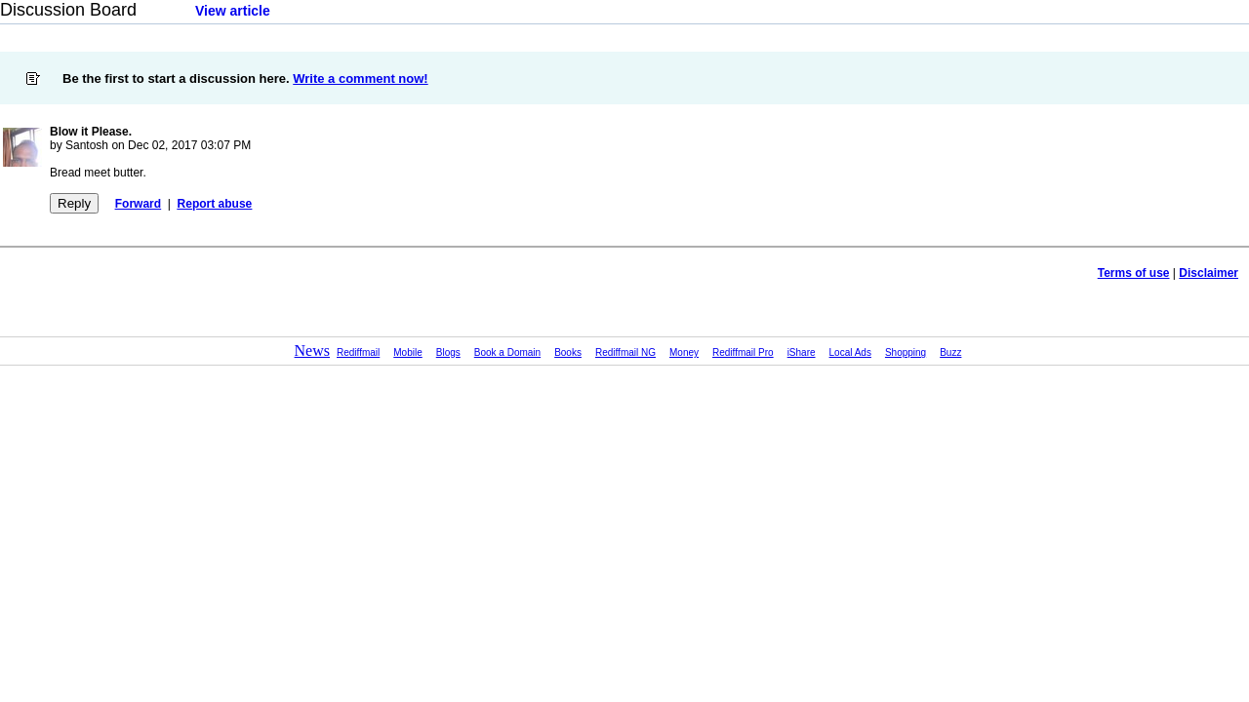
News (312, 350)
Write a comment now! (360, 78)
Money (684, 352)
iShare (801, 352)
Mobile (407, 352)
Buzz (950, 352)
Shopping (905, 352)
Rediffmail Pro (743, 352)
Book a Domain (507, 352)
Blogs (448, 352)
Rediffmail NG (625, 352)
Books (568, 352)
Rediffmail (358, 352)
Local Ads (850, 352)
